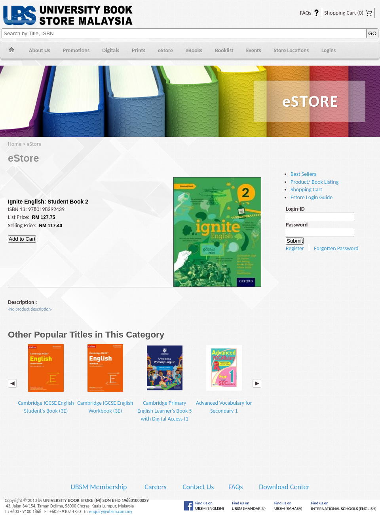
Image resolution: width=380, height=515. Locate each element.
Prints (138, 50)
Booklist (224, 50)
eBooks (194, 50)
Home (11, 51)
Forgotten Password (336, 248)
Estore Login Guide (311, 197)
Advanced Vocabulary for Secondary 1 (224, 379)
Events (253, 50)
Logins (328, 50)
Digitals (110, 50)
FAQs (305, 12)
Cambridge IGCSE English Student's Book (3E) (46, 379)
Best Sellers (303, 174)
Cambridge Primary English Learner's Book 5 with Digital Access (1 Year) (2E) (164, 387)
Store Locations (291, 50)
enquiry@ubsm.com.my (110, 511)
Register (295, 248)
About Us (39, 50)
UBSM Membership (99, 487)
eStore (165, 50)
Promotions (76, 50)
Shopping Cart (348, 12)
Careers (155, 487)
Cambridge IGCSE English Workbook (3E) (105, 379)
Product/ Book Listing (314, 182)
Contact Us (198, 487)
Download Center (284, 487)
